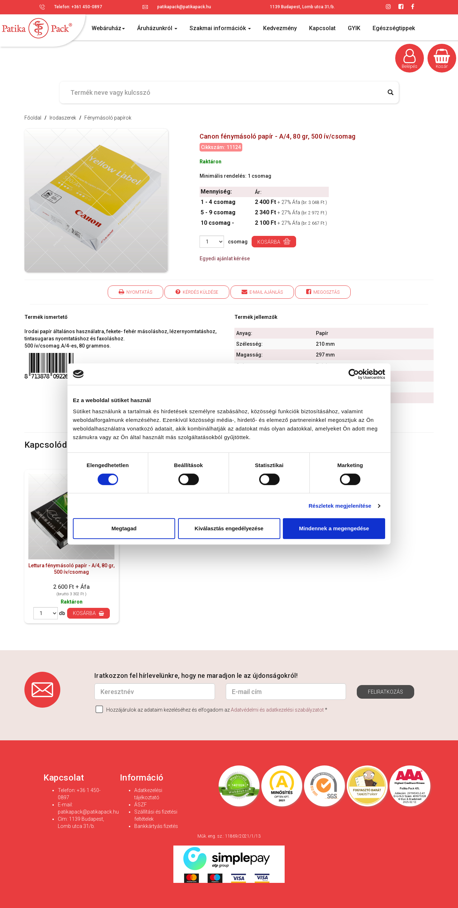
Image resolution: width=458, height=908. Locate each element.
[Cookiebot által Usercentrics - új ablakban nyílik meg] (353, 374)
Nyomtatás (135, 292)
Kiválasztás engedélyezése (229, 528)
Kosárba (273, 241)
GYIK (354, 28)
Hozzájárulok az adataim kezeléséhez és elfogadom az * (211, 709)
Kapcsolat (322, 28)
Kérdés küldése (197, 292)
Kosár (442, 59)
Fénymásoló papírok (107, 118)
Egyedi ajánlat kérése (225, 258)
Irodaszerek (63, 118)
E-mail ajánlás (262, 292)
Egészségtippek (394, 28)
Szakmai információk (220, 28)
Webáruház (108, 28)
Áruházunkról (157, 28)
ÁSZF (140, 804)
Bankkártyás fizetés (156, 826)
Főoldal (32, 118)
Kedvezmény (280, 28)
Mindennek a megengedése (334, 528)
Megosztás (323, 292)
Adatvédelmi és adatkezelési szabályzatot (277, 710)
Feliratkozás (385, 692)
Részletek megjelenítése (340, 506)
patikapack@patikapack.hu (184, 6)
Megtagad (123, 528)
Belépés (409, 59)
